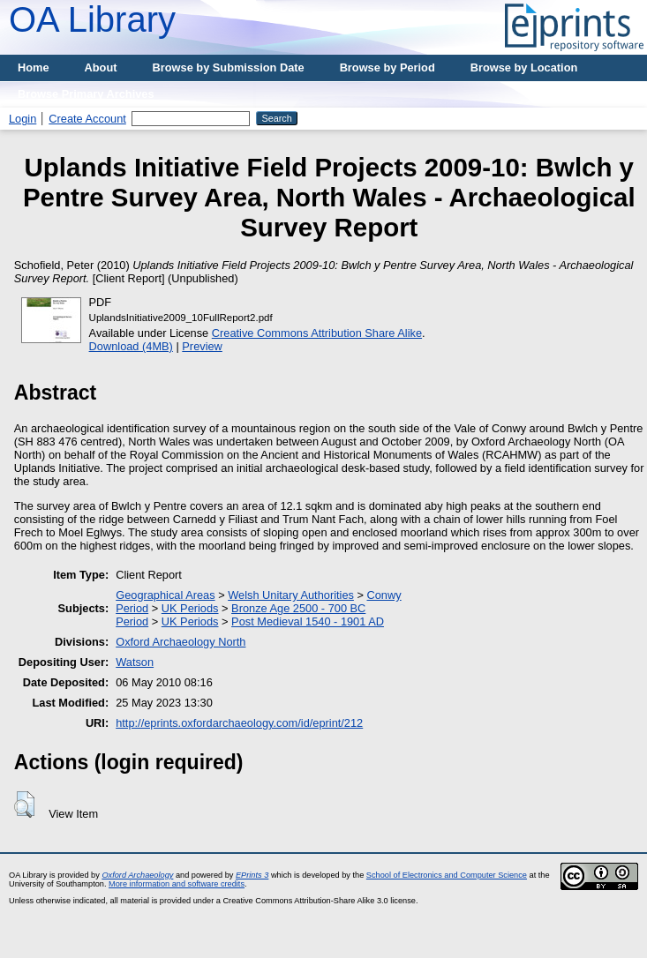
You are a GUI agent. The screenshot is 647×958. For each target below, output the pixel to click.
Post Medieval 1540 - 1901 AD (307, 621)
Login (22, 118)
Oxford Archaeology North (180, 641)
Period (132, 608)
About (101, 67)
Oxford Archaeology (137, 875)
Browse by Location (524, 67)
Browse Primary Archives (86, 94)
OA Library (92, 19)
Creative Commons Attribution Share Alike (317, 333)
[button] (24, 804)
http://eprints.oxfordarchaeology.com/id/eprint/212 (239, 723)
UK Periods (190, 608)
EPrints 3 (252, 875)
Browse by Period (387, 67)
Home (33, 67)
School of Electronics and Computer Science (446, 875)
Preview (202, 346)
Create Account (87, 118)
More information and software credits (177, 883)
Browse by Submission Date (229, 67)
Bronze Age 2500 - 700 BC (298, 608)
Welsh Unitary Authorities (291, 595)
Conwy (384, 595)
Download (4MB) (131, 346)
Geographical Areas (165, 595)
